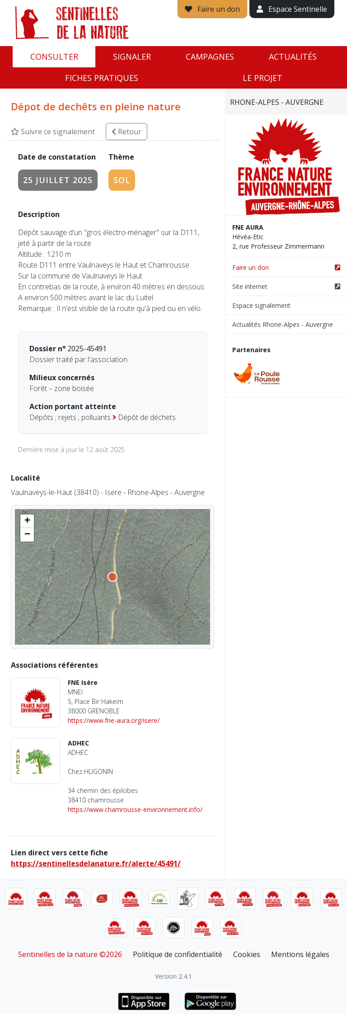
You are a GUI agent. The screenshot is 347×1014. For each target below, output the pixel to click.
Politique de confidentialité (177, 954)
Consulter (54, 56)
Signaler (132, 56)
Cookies (246, 954)
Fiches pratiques (101, 77)
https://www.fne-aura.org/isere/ (113, 720)
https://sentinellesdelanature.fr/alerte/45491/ (96, 863)
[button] (27, 521)
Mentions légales (300, 954)
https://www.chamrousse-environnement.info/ (135, 809)
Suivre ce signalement (53, 132)
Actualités (293, 56)
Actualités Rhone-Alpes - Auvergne (282, 324)
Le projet (262, 77)
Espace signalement (261, 305)
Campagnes (210, 56)
